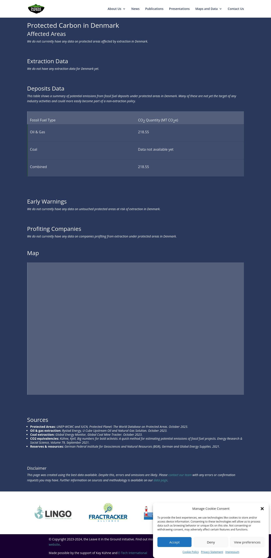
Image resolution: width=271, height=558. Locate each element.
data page (160, 480)
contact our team (180, 475)
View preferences (247, 542)
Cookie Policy (191, 552)
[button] (262, 508)
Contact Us (236, 9)
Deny (211, 542)
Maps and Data (206, 9)
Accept (174, 542)
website (54, 544)
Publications (154, 9)
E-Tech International (132, 553)
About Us (114, 9)
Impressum (232, 552)
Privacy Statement (212, 552)
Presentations (179, 9)
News (135, 9)
